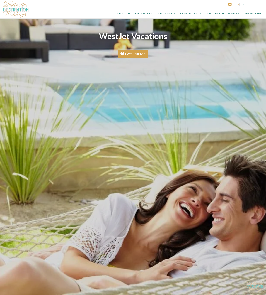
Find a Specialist (252, 13)
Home (120, 13)
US (237, 4)
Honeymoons (166, 13)
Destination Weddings (141, 13)
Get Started (133, 53)
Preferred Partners (227, 13)
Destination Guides (190, 13)
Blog (208, 13)
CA (242, 4)
